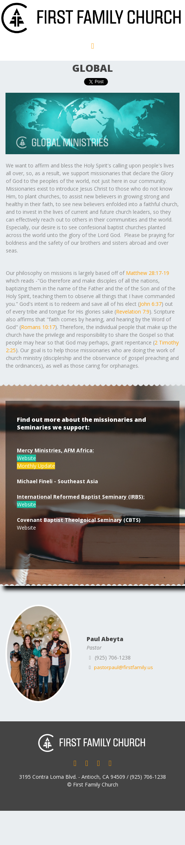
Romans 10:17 (38, 326)
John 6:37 (150, 303)
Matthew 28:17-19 (147, 272)
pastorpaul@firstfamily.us (125, 667)
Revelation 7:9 (132, 311)
